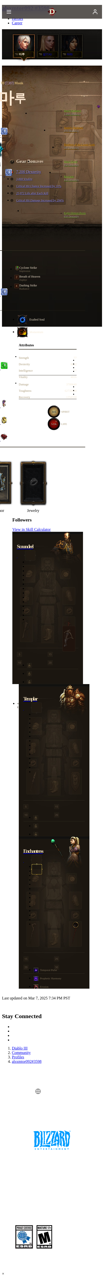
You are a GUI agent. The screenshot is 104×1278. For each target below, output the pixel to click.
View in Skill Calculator (31, 529)
